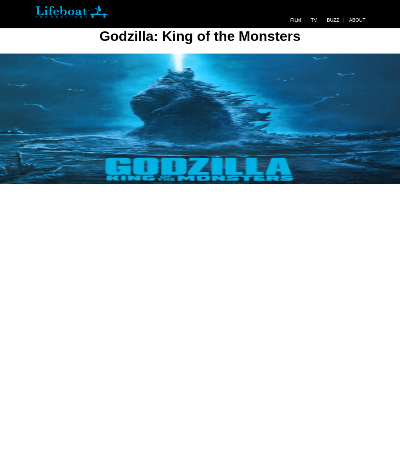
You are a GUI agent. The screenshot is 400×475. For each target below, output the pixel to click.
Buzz (333, 20)
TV (314, 20)
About (357, 20)
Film (295, 20)
